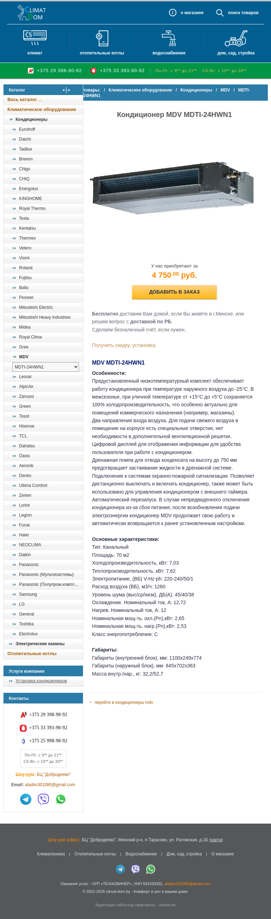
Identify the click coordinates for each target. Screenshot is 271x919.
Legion (25, 515)
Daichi (25, 139)
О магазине (222, 854)
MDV (24, 356)
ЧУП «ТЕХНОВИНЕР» (112, 884)
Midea (25, 327)
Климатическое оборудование (41, 109)
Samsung (28, 594)
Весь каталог (22, 99)
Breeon (26, 159)
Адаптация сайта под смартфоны (125, 905)
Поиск (234, 12)
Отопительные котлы (102, 53)
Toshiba (26, 623)
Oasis (24, 455)
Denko (25, 475)
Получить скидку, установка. (133, 338)
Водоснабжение (168, 53)
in (9, 897)
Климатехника (51, 854)
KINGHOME (30, 198)
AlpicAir (26, 386)
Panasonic (29, 564)
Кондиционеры (31, 119)
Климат (35, 53)
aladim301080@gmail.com (50, 784)
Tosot (24, 416)
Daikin (25, 554)
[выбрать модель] (45, 367)
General (26, 614)
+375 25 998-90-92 (48, 740)
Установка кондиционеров (41, 680)
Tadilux (25, 149)
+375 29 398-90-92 (59, 70)
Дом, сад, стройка (235, 53)
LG (22, 604)
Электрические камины (40, 643)
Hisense (26, 426)
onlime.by (167, 905)
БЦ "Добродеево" (54, 774)
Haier (24, 534)
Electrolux (28, 633)
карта (216, 839)
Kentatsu (27, 228)
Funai (24, 525)
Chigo (24, 168)
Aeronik (26, 465)
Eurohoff (27, 129)
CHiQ (24, 178)
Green (25, 406)
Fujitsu (25, 277)
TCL (23, 436)
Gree (24, 346)
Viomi (24, 257)
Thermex (27, 238)
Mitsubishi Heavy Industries (45, 317)
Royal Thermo (32, 208)
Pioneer (26, 297)
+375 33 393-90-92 (122, 70)
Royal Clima (30, 337)
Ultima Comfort (33, 485)
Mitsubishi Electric (36, 307)
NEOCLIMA (30, 544)
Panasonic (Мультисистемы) (46, 574)
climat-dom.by (118, 891)
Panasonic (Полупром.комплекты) (51, 584)
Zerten (25, 495)
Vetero (25, 248)
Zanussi (26, 396)
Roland (25, 267)
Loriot (24, 505)
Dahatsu (27, 445)
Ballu (24, 287)
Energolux (28, 188)
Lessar (25, 376)
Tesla (24, 218)
